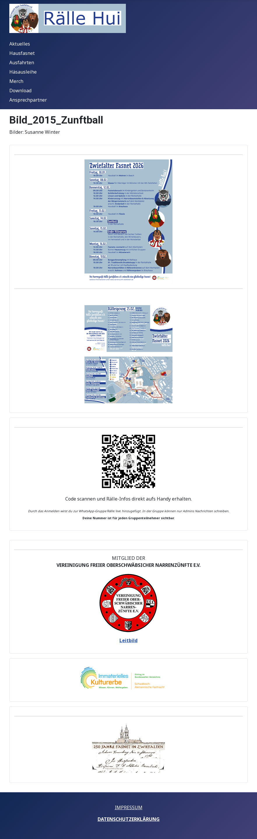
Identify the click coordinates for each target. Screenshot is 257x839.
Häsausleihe (23, 72)
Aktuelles (19, 44)
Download (20, 90)
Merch (16, 81)
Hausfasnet (22, 53)
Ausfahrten (21, 62)
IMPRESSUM (128, 807)
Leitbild (128, 640)
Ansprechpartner (28, 100)
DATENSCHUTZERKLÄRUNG (129, 819)
